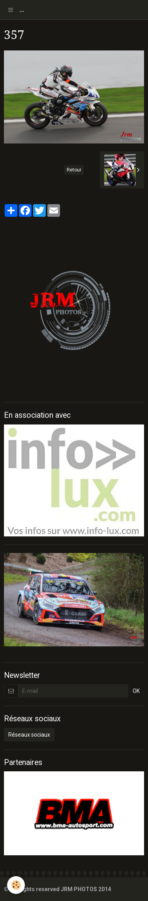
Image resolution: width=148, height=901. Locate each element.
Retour (74, 170)
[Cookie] (16, 885)
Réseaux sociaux (29, 735)
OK (136, 691)
